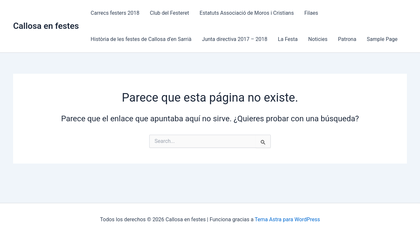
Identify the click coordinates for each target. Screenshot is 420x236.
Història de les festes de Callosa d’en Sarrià (141, 39)
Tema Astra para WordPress (287, 219)
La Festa (288, 39)
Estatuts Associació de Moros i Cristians (247, 13)
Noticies (317, 39)
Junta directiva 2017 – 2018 (234, 39)
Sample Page (382, 39)
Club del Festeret (169, 13)
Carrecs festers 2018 (115, 13)
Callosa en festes (46, 26)
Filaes (311, 13)
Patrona (347, 39)
